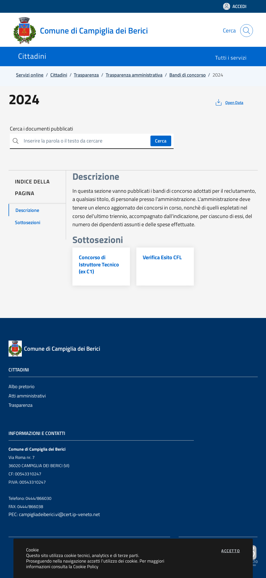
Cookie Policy (85, 566)
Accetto (230, 551)
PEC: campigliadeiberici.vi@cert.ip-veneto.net (54, 514)
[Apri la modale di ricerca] (246, 30)
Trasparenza (20, 405)
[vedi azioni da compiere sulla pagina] (228, 102)
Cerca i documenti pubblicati (41, 129)
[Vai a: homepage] (83, 30)
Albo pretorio (22, 386)
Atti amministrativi (27, 395)
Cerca (160, 140)
